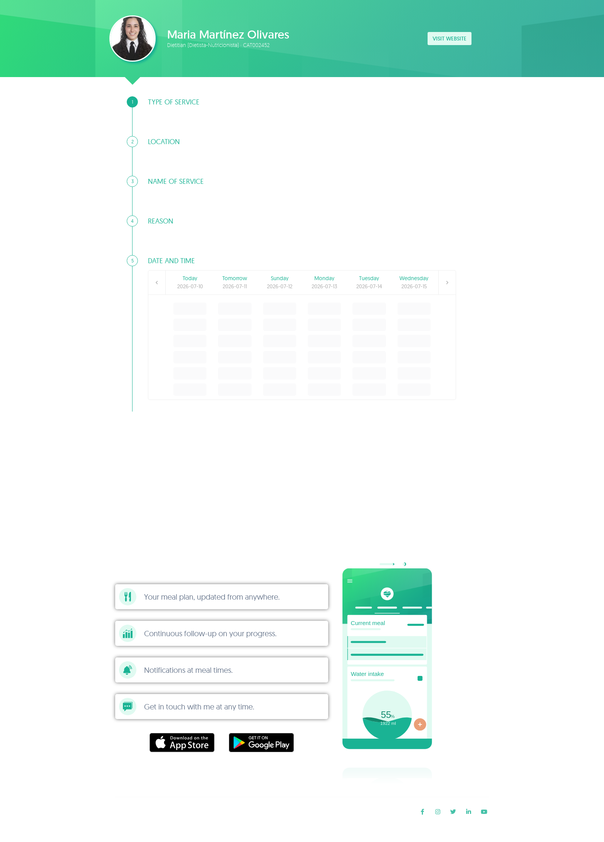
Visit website (449, 38)
